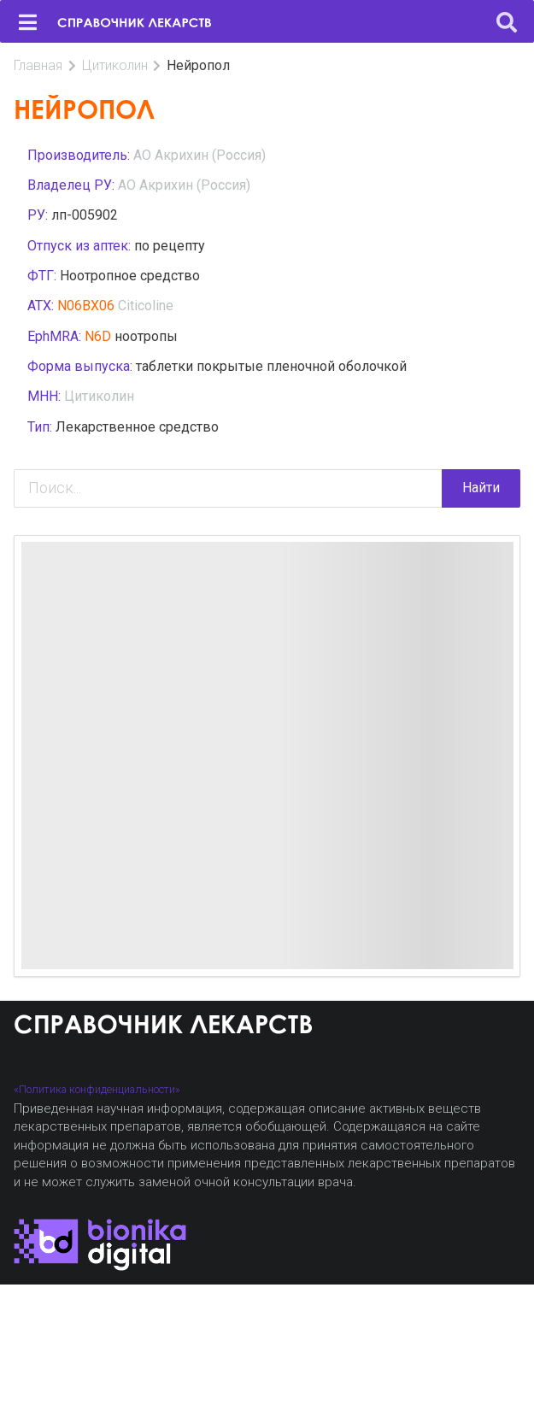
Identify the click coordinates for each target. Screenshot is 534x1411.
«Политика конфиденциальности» (97, 1089)
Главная (38, 65)
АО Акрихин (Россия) (199, 155)
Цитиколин (115, 65)
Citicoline (145, 305)
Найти (481, 487)
